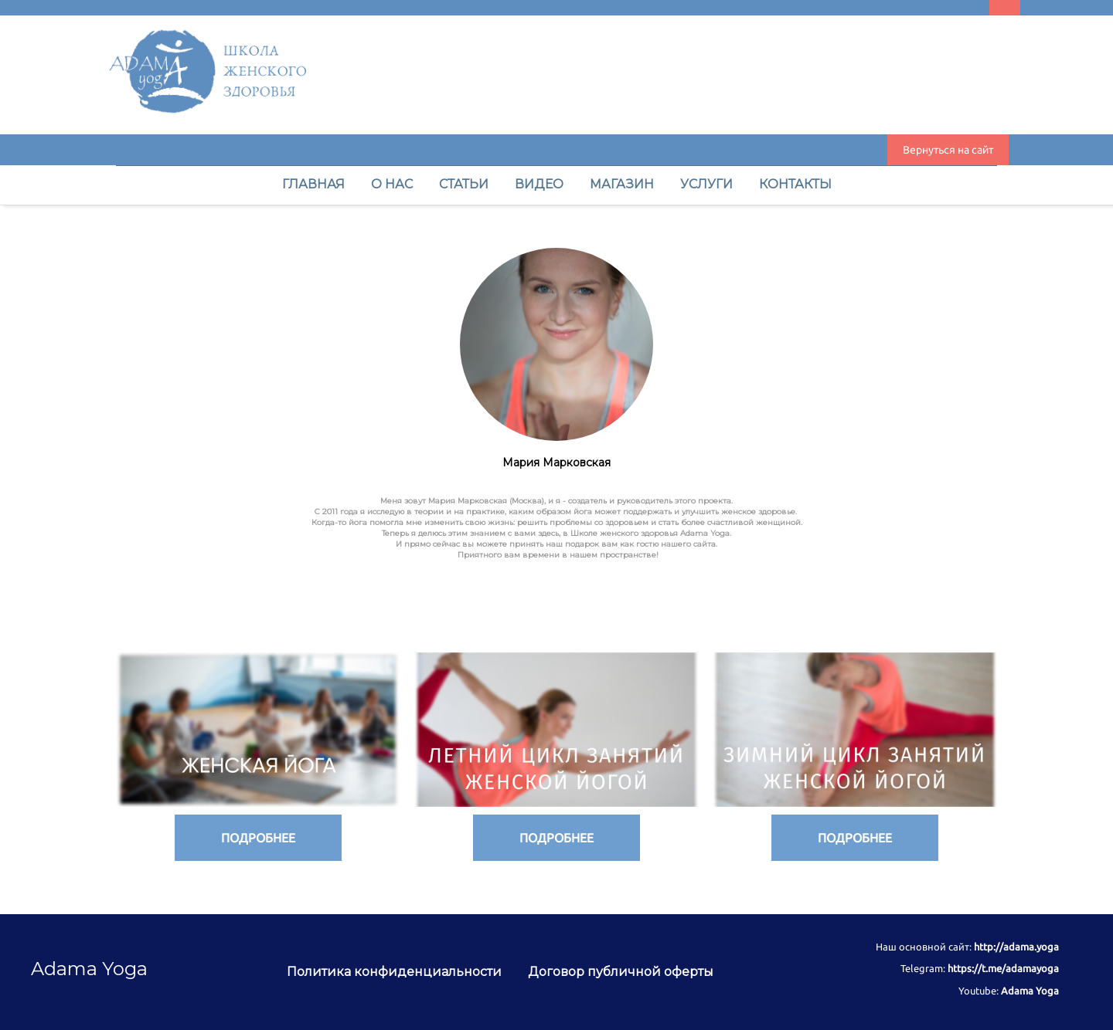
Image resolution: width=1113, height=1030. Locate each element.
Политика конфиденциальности (396, 971)
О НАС (393, 184)
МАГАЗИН (623, 184)
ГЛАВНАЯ (315, 184)
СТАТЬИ (465, 184)
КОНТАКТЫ (795, 184)
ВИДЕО (541, 184)
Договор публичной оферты (620, 971)
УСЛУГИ (708, 184)
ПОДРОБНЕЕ (258, 838)
